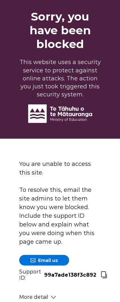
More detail (37, 297)
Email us (44, 260)
